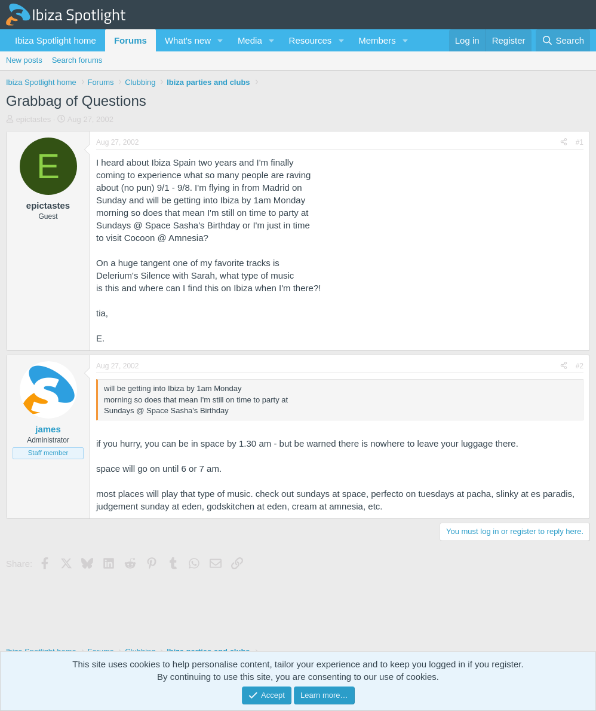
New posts (24, 60)
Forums (130, 40)
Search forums (77, 60)
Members (377, 40)
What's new (188, 40)
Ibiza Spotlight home (55, 40)
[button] (220, 40)
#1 (579, 142)
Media (250, 40)
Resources (310, 40)
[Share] (564, 142)
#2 (579, 366)
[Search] (563, 40)
